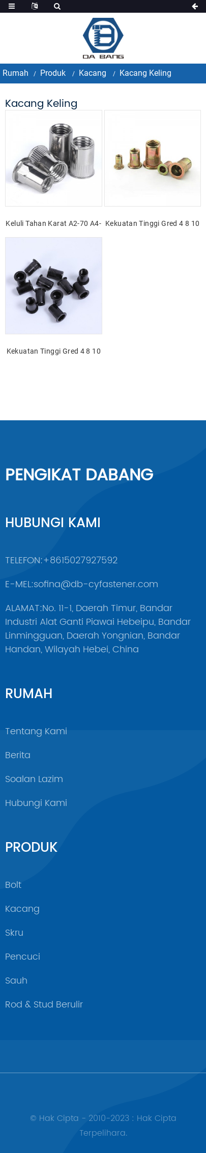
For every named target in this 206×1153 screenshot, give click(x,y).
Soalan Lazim (34, 779)
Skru (14, 933)
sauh (16, 981)
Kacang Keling (145, 73)
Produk (53, 73)
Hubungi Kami (36, 803)
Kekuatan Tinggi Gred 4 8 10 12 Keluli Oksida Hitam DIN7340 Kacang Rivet (54, 352)
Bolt (13, 885)
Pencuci (22, 957)
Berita (18, 755)
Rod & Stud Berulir (44, 1005)
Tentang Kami (36, 731)
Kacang (92, 73)
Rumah (15, 73)
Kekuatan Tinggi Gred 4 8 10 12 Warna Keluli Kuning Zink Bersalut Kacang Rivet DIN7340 (152, 224)
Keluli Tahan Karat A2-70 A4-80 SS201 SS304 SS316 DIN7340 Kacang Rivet (53, 224)
